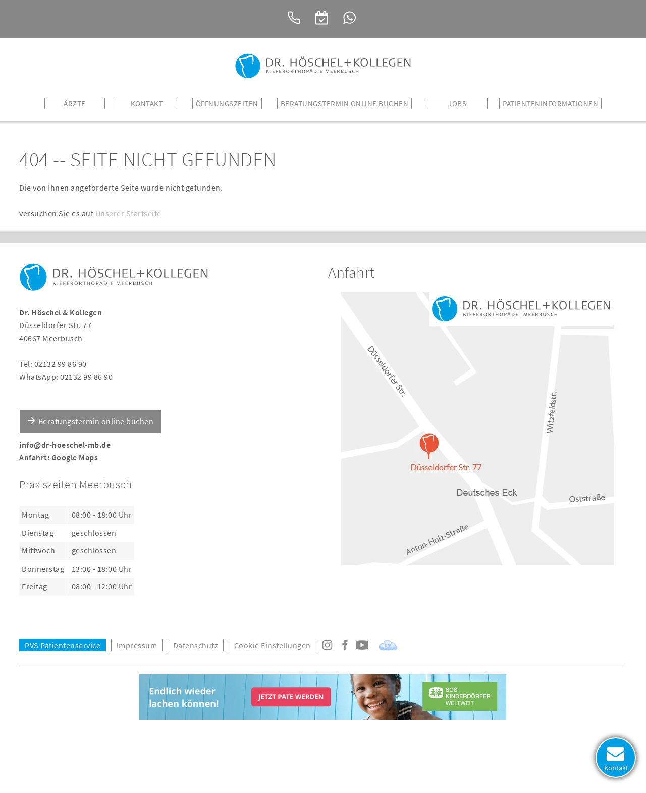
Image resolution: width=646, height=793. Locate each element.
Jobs (457, 103)
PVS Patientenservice (62, 645)
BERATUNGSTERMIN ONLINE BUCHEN (345, 103)
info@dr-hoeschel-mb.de (65, 445)
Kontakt (147, 103)
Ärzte (75, 103)
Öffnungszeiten (227, 103)
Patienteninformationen (550, 103)
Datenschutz (196, 645)
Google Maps (74, 457)
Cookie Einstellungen (272, 645)
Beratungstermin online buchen (96, 421)
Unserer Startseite (128, 213)
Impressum (137, 645)
